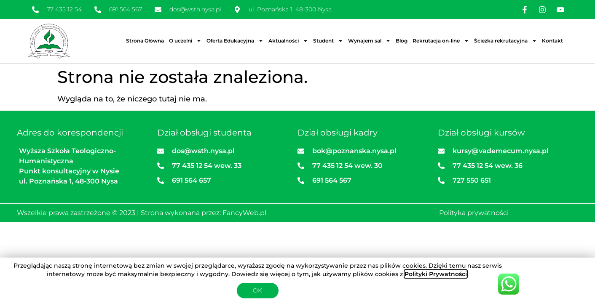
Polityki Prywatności (436, 274)
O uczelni (185, 41)
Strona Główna (145, 40)
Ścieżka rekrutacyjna (505, 41)
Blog (401, 40)
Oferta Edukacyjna (234, 41)
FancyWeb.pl (244, 213)
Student (328, 41)
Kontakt (552, 40)
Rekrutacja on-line (441, 41)
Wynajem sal (369, 41)
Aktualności (288, 41)
